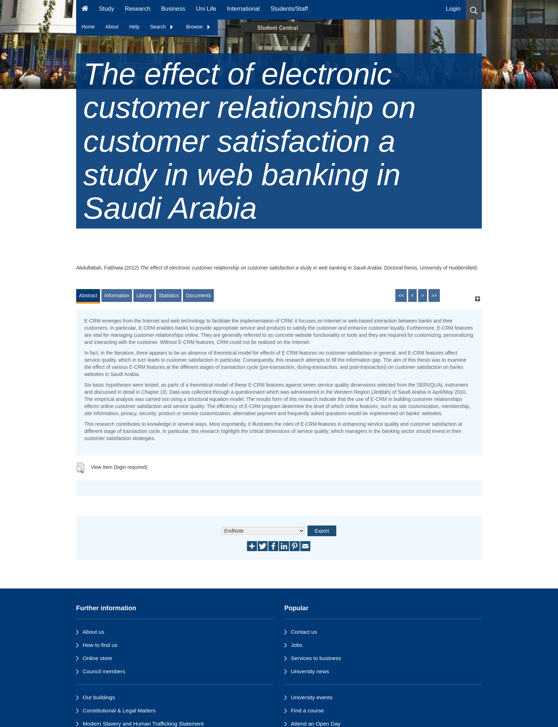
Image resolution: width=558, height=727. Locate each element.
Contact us (304, 632)
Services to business (316, 658)
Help (134, 27)
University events (311, 697)
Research (138, 8)
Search (162, 27)
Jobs (296, 645)
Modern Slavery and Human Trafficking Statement (143, 724)
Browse (198, 27)
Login (453, 8)
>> (434, 295)
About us (93, 632)
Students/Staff (289, 8)
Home (88, 27)
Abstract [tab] (88, 295)
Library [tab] (144, 295)
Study (106, 8)
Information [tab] (116, 295)
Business (173, 8)
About (112, 27)
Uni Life (206, 8)
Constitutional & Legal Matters (119, 710)
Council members (104, 671)
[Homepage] (85, 10)
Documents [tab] (198, 295)
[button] (474, 10)
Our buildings (99, 697)
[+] (477, 299)
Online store (97, 658)
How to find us (100, 645)
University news (310, 671)
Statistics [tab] (169, 295)
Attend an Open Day (315, 724)
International (243, 8)
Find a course (307, 710)
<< (401, 295)
